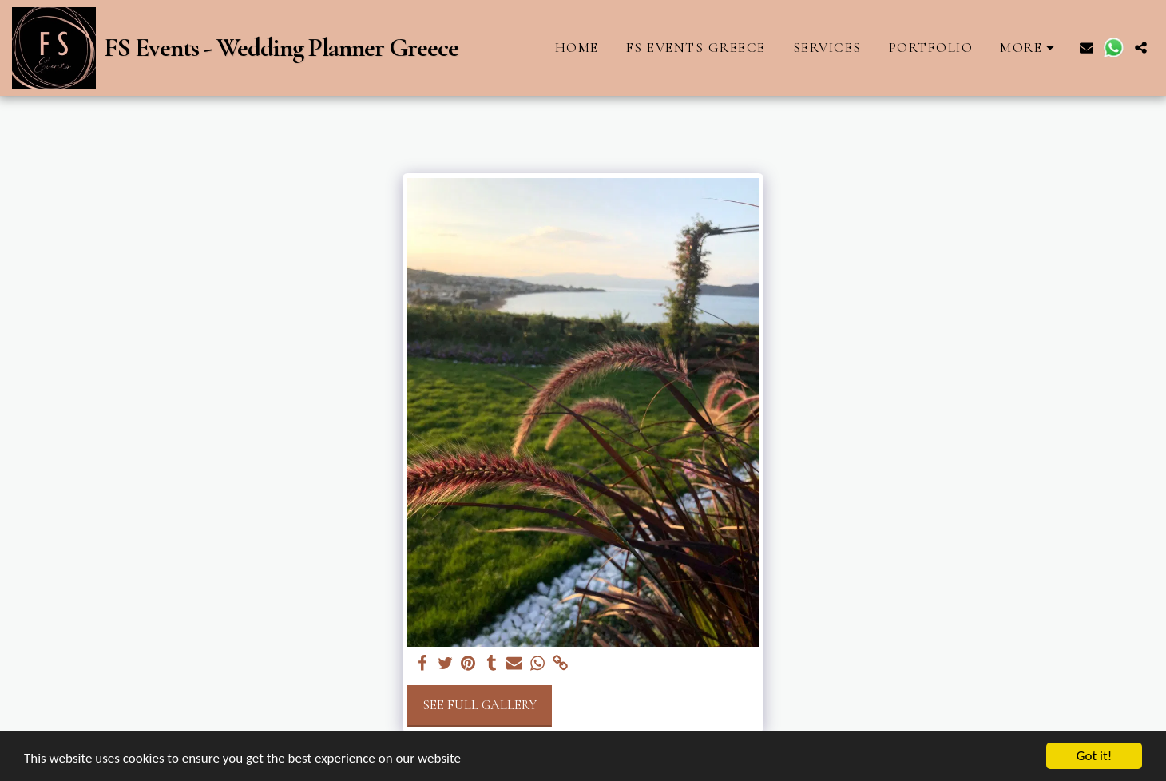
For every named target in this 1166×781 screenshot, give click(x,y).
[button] (1086, 47)
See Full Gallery (479, 705)
